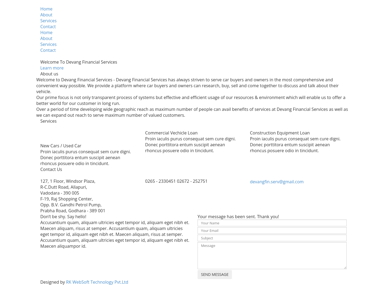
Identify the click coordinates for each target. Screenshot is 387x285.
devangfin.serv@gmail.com (277, 182)
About (46, 15)
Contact (48, 27)
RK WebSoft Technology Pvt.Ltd (97, 282)
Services (48, 21)
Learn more (52, 68)
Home (46, 9)
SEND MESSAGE (214, 274)
